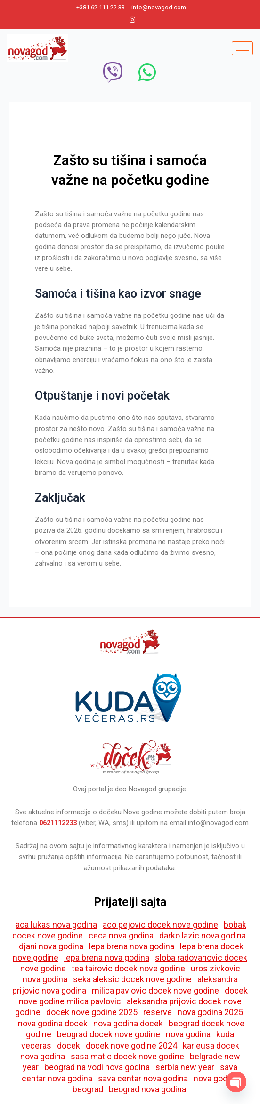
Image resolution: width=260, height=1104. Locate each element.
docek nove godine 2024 (131, 1045)
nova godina (188, 1034)
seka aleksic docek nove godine (132, 979)
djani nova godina (51, 946)
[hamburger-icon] (242, 48)
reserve (157, 1012)
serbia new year (184, 1067)
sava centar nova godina (143, 1078)
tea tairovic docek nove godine (128, 968)
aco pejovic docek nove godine (160, 925)
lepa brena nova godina (131, 946)
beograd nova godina (147, 1089)
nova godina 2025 (210, 1012)
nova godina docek (53, 1023)
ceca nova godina (121, 935)
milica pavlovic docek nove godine (155, 990)
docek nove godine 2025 (92, 1012)
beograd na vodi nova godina (97, 1067)
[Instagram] (132, 20)
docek (68, 1045)
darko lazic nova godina (202, 935)
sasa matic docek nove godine (127, 1056)
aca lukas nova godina (56, 925)
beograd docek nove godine (108, 1034)
